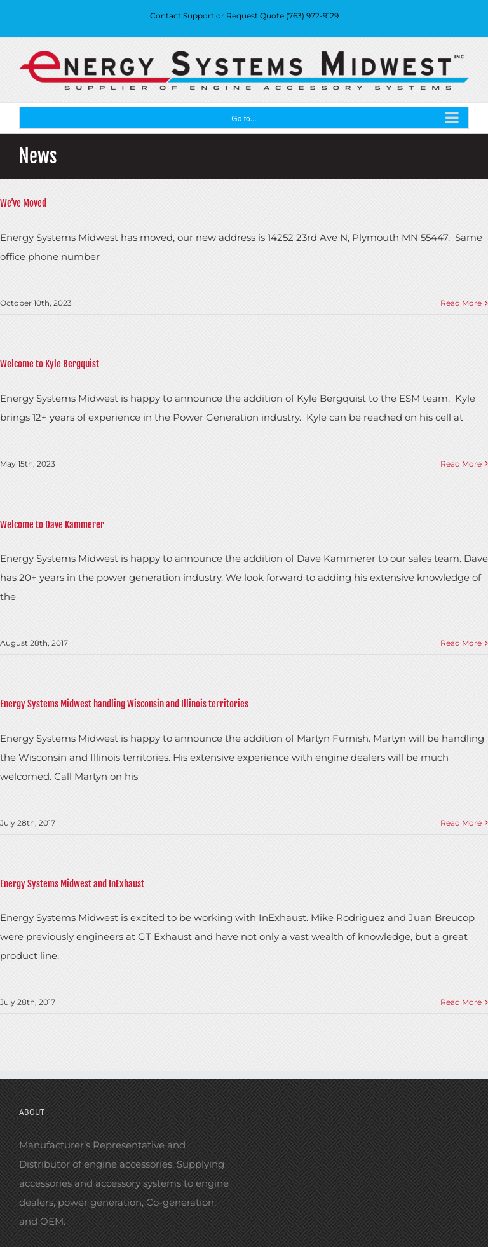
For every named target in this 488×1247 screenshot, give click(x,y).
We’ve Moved (23, 203)
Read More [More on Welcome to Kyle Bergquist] (461, 463)
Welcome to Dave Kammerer (52, 525)
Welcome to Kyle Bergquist (49, 364)
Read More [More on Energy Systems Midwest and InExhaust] (461, 1002)
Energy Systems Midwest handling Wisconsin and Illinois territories (124, 704)
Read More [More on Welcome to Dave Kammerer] (461, 643)
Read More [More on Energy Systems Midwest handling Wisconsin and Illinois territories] (461, 823)
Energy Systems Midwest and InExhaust (72, 884)
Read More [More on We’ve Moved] (461, 303)
